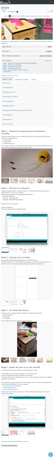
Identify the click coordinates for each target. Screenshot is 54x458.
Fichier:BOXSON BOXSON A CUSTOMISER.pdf (15, 303)
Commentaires (12, 11)
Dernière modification (31, 16)
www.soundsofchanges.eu (10, 389)
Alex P (48, 16)
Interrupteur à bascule (11, 96)
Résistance (8, 119)
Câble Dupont (8, 101)
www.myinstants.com (9, 387)
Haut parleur (8, 87)
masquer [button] (47, 60)
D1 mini (7, 83)
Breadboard (8, 115)
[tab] (7, 79)
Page (4, 11)
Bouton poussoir (9, 92)
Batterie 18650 (9, 106)
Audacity (3, 393)
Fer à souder (8, 124)
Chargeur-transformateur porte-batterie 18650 (17, 110)
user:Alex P (25, 441)
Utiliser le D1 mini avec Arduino (14, 192)
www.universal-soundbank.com (12, 386)
